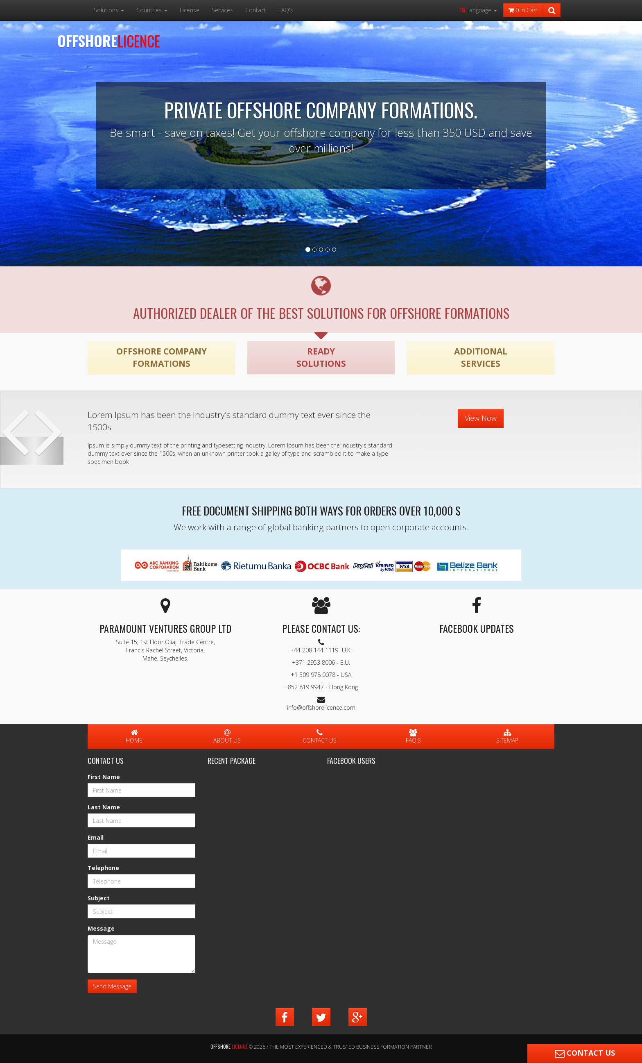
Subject (99, 898)
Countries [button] (151, 10)
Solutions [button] (109, 10)
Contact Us (320, 737)
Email (96, 837)
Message (101, 928)
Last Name (104, 807)
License (189, 10)
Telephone (103, 868)
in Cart (523, 10)
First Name (104, 777)
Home (134, 737)
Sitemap (507, 737)
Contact (255, 10)
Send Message (112, 986)
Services (222, 10)
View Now (481, 418)
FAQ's (285, 10)
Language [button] (478, 10)
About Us (227, 737)
